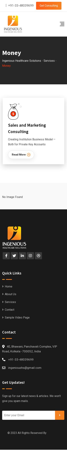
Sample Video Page (17, 317)
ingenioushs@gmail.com (24, 368)
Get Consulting (49, 5)
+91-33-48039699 (21, 5)
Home (8, 286)
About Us (10, 294)
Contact (9, 309)
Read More (21, 154)
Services (10, 302)
